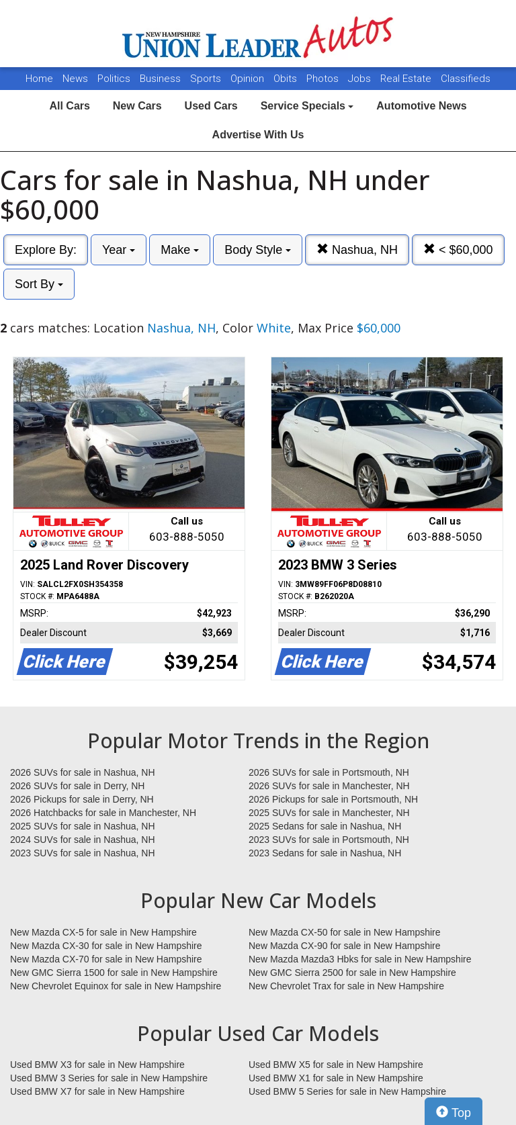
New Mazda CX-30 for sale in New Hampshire (106, 945)
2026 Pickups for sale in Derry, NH (82, 799)
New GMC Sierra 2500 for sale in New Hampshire (352, 972)
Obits (286, 79)
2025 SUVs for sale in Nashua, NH (82, 826)
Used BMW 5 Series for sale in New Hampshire (347, 1091)
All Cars (69, 105)
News (75, 79)
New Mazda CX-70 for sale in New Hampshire (106, 959)
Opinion (248, 79)
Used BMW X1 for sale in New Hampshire (336, 1078)
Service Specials (307, 105)
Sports (207, 79)
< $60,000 (458, 249)
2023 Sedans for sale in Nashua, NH (325, 853)
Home (39, 79)
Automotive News (421, 105)
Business (161, 79)
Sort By (39, 284)
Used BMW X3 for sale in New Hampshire (97, 1064)
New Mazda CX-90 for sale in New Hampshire (345, 945)
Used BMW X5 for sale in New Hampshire (336, 1064)
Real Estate (407, 79)
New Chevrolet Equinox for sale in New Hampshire (115, 986)
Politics (113, 79)
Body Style (257, 250)
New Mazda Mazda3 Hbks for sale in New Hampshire (360, 959)
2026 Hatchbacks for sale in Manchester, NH (103, 812)
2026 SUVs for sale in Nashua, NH (82, 772)
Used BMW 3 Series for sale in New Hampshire (109, 1078)
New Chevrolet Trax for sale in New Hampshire (346, 986)
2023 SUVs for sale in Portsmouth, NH (329, 839)
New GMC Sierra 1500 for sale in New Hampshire (114, 972)
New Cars (137, 105)
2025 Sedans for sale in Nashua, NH (325, 826)
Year (118, 250)
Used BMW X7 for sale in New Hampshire (97, 1091)
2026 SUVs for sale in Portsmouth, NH (329, 772)
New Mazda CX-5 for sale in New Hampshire (103, 932)
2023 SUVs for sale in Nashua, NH (82, 853)
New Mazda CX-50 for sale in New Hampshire (345, 932)
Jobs (361, 79)
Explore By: (46, 250)
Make (180, 250)
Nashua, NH (357, 249)
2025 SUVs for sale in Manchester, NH (329, 812)
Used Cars (211, 105)
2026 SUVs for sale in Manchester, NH (329, 785)
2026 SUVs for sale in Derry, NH (77, 785)
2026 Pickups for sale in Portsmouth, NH (333, 799)
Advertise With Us (258, 134)
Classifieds (465, 79)
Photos (323, 79)
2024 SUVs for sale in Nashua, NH (82, 839)
